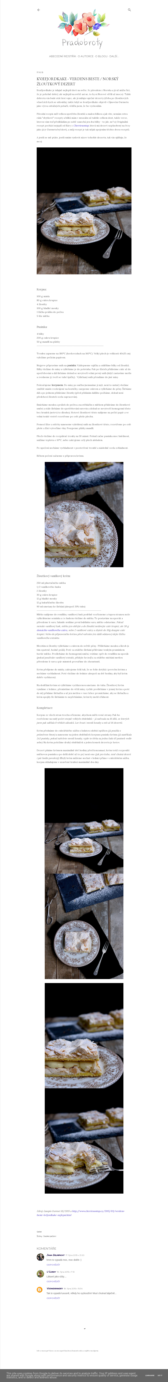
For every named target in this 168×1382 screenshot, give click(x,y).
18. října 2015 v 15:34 (73, 1288)
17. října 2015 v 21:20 (75, 1255)
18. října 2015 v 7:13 (66, 1272)
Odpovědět (53, 1265)
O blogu (101, 56)
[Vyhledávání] (129, 9)
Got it (160, 1375)
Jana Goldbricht (55, 1255)
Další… (114, 56)
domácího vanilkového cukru (52, 630)
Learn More (149, 1375)
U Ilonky (51, 1271)
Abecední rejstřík (62, 56)
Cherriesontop (81, 125)
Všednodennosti (55, 1288)
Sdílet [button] (39, 1231)
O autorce (85, 56)
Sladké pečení (49, 1236)
